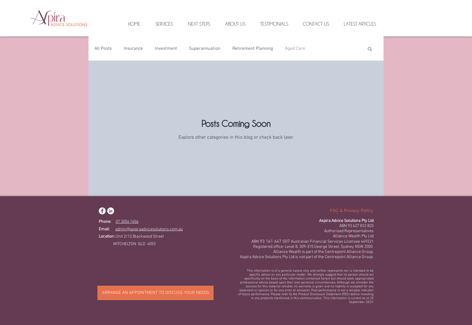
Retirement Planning (252, 48)
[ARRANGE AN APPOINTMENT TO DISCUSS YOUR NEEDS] (155, 293)
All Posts (103, 48)
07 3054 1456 (127, 221)
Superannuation (204, 48)
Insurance (133, 48)
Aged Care (295, 48)
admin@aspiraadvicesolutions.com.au (149, 229)
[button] (370, 49)
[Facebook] (102, 210)
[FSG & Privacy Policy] (352, 210)
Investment (166, 48)
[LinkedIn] (110, 210)
